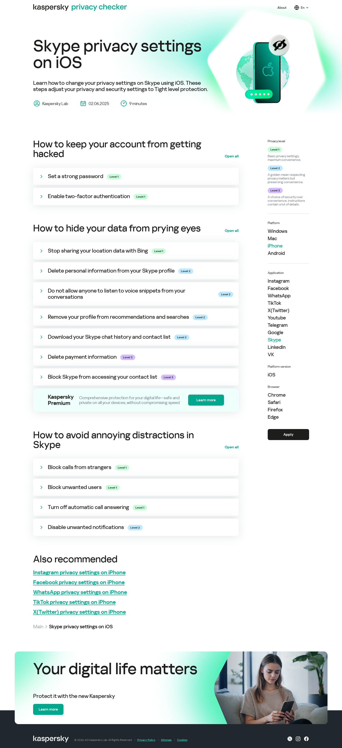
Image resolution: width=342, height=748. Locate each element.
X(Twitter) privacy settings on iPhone (79, 612)
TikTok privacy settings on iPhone (74, 602)
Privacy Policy (146, 740)
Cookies (182, 740)
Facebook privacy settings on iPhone (79, 582)
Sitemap (166, 740)
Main (38, 626)
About (282, 7)
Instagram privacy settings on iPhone (79, 572)
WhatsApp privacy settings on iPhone (80, 592)
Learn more (206, 400)
